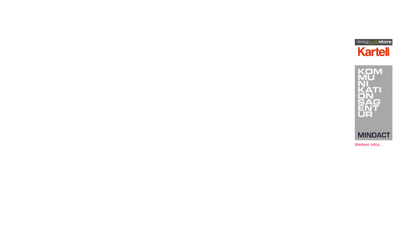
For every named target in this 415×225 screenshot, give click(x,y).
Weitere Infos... (369, 144)
